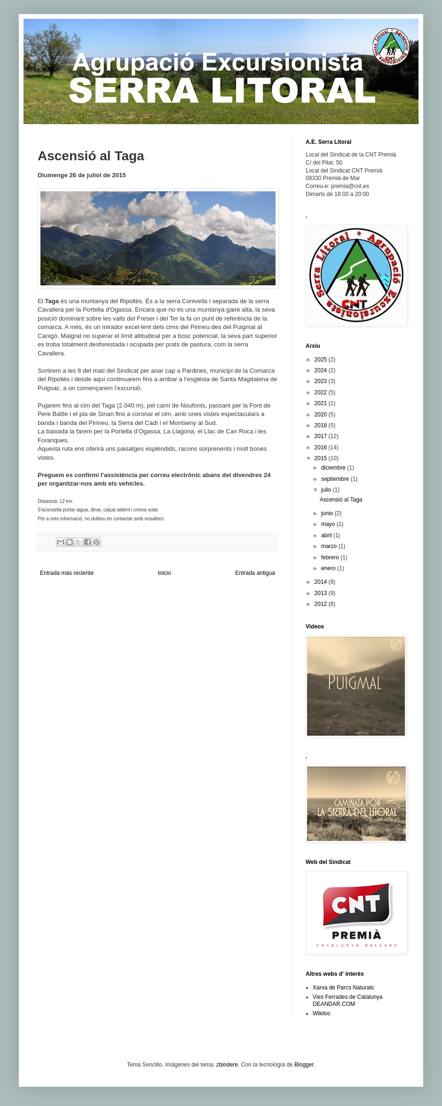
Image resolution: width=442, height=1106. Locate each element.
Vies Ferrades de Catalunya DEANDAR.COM (348, 1000)
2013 (322, 593)
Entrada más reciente (67, 573)
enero (329, 568)
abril (327, 535)
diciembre (334, 467)
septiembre (336, 479)
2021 (322, 403)
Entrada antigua (255, 573)
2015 (322, 458)
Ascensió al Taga (341, 499)
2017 (322, 436)
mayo (329, 524)
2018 (322, 425)
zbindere (227, 1064)
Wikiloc (322, 1013)
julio (327, 489)
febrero (330, 557)
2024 (322, 370)
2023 (322, 381)
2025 (322, 359)
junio (328, 513)
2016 (322, 447)
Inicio (164, 573)
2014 (322, 582)
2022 (322, 392)
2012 (322, 604)
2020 (322, 414)
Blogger (304, 1064)
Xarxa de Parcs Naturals (343, 987)
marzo (330, 546)
